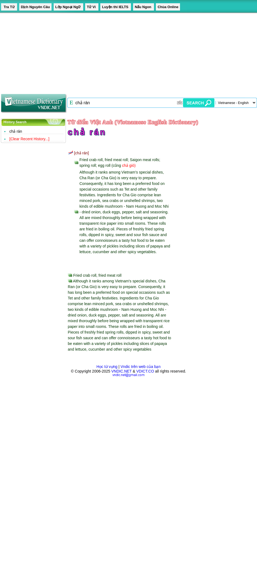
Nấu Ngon (143, 7)
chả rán (15, 131)
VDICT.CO (145, 371)
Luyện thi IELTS (115, 7)
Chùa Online (168, 7)
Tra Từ (9, 7)
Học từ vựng (107, 366)
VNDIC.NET (121, 371)
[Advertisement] (104, 51)
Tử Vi (92, 7)
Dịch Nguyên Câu (35, 7)
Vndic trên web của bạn (141, 366)
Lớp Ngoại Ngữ (68, 7)
